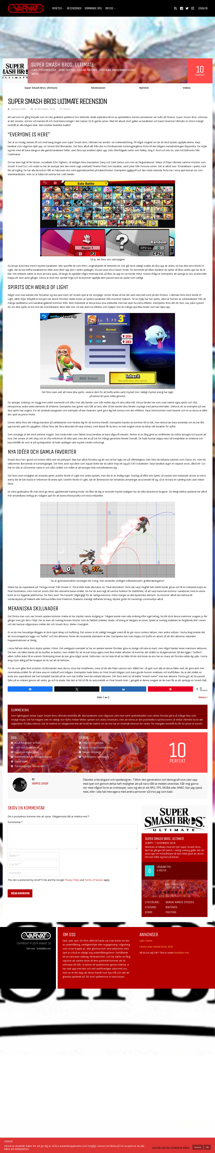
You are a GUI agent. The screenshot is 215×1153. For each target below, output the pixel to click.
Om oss (109, 8)
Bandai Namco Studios (123, 70)
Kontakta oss (44, 948)
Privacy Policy (72, 880)
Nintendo (92, 70)
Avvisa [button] (197, 1147)
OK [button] (207, 1147)
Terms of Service (94, 880)
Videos (187, 87)
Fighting (70, 70)
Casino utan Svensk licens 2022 (156, 946)
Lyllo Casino (145, 940)
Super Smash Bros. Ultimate (40, 87)
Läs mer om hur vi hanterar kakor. (171, 1147)
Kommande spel (93, 8)
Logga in (203, 8)
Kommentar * (15, 822)
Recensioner (74, 8)
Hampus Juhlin (18, 108)
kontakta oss (181, 952)
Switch (34, 74)
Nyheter (57, 8)
